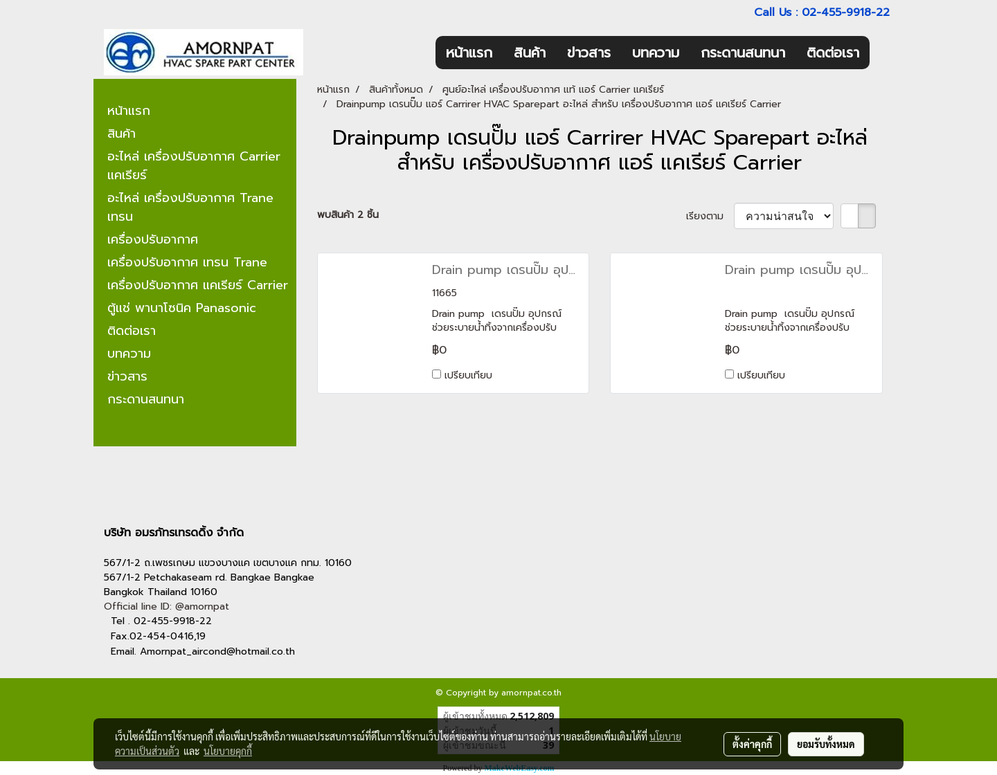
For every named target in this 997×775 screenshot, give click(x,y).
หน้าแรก (469, 52)
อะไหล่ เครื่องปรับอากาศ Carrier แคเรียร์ (193, 166)
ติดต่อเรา (833, 52)
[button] (882, 52)
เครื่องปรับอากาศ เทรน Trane (187, 262)
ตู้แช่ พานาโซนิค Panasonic (181, 308)
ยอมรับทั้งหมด (826, 744)
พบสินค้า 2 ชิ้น (348, 215)
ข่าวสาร (589, 52)
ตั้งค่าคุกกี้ (752, 744)
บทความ (655, 52)
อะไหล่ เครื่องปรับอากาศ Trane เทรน (190, 207)
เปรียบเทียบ (468, 375)
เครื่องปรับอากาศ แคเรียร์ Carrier (197, 285)
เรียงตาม (710, 216)
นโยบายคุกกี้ (228, 751)
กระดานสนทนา (743, 52)
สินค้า (530, 52)
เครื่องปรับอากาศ (152, 239)
